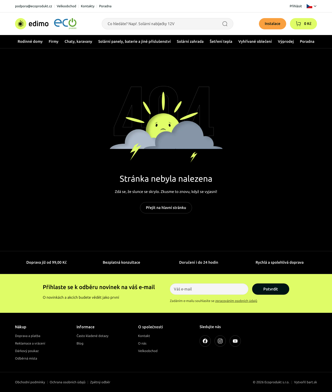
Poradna (105, 6)
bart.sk (312, 382)
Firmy (54, 41)
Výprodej (286, 41)
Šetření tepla (221, 41)
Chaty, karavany (78, 41)
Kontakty (87, 6)
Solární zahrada (190, 41)
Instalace (273, 24)
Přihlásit (296, 6)
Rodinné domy (30, 41)
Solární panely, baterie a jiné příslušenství (134, 41)
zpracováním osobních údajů (236, 301)
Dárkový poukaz (27, 351)
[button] (298, 23)
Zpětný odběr (100, 382)
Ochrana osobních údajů (68, 382)
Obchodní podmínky (30, 382)
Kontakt (144, 336)
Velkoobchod (66, 6)
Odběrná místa (26, 358)
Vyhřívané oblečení (255, 41)
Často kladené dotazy (93, 336)
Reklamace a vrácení (30, 343)
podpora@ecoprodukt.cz (33, 6)
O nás (142, 343)
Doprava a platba (27, 336)
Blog (80, 343)
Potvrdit (270, 289)
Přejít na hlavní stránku (166, 208)
